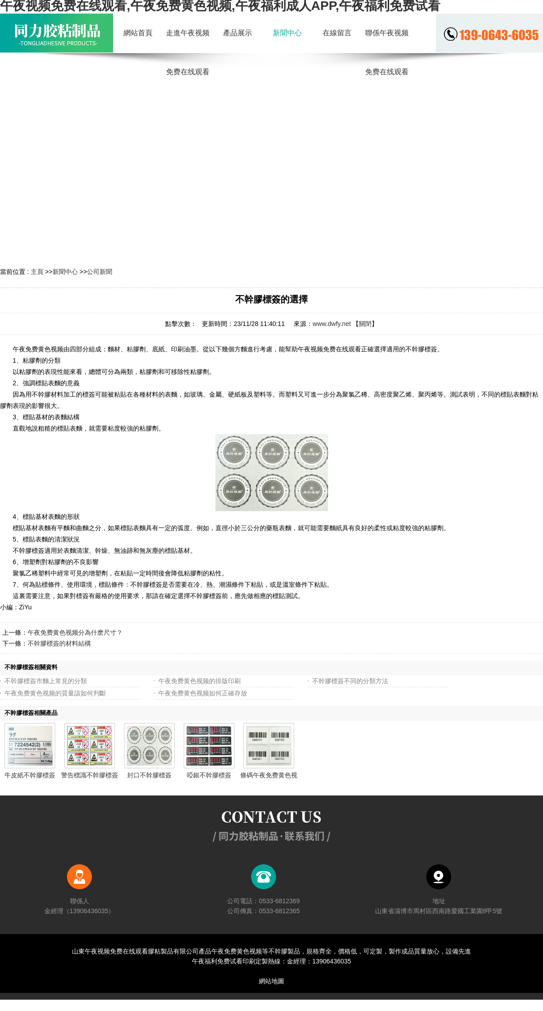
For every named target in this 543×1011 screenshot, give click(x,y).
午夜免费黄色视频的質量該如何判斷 (55, 693)
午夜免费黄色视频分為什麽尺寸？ (75, 632)
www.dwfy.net (332, 323)
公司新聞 (99, 271)
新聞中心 (65, 271)
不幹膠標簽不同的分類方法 (350, 681)
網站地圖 (271, 981)
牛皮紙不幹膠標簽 (30, 775)
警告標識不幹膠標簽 (89, 775)
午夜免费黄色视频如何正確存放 (202, 693)
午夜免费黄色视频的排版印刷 (199, 681)
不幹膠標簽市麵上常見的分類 (46, 681)
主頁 (37, 271)
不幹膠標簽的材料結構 (59, 643)
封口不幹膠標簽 (149, 775)
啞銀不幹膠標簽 (209, 775)
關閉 (365, 323)
